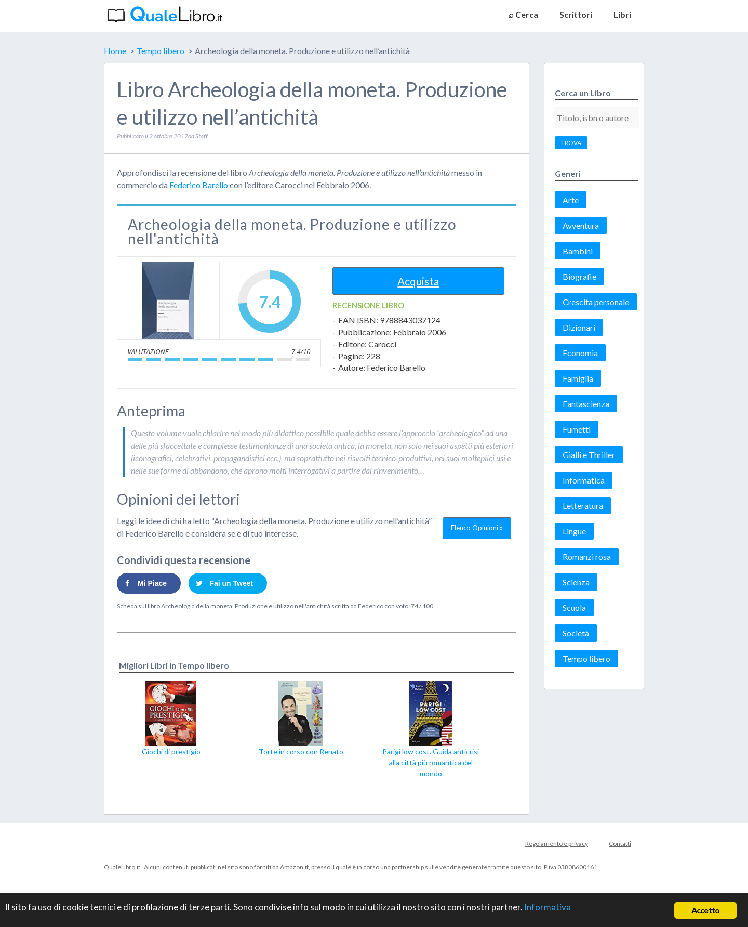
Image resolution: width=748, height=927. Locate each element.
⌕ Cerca (523, 14)
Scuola (574, 607)
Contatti (620, 843)
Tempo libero (586, 658)
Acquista (418, 281)
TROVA (571, 143)
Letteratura (583, 506)
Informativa (547, 907)
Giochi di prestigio (171, 751)
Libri (622, 14)
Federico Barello (198, 185)
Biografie (579, 276)
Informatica (584, 480)
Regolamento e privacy (556, 843)
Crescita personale (596, 302)
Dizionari (579, 327)
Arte (571, 200)
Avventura (581, 225)
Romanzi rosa (587, 557)
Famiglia (578, 378)
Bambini (578, 251)
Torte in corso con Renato (301, 751)
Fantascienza (586, 404)
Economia (580, 353)
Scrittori (575, 14)
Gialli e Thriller (589, 455)
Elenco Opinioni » (477, 528)
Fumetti (577, 429)
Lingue (574, 531)
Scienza (576, 582)
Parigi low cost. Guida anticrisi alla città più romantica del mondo (430, 762)
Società (576, 633)
